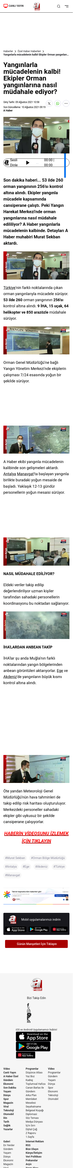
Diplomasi (31, 1114)
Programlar (32, 1068)
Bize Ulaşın (32, 1149)
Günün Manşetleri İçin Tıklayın (37, 944)
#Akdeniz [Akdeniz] (41, 866)
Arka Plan (31, 1095)
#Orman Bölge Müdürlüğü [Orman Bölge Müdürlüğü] (48, 858)
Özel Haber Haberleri (29, 51)
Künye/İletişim (34, 1152)
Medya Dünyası (34, 1121)
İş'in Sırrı (30, 1125)
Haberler (8, 51)
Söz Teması (32, 1118)
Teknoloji (8, 1110)
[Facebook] (36, 1005)
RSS (28, 1145)
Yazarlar (8, 1129)
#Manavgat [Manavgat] (12, 875)
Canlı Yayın (9, 1072)
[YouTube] (36, 1014)
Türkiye (9, 287)
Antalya (9, 474)
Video (6, 1068)
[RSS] (36, 1021)
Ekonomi (8, 1083)
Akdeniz (10, 676)
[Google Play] (38, 929)
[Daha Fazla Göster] (66, 103)
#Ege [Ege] (26, 866)
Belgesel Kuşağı (35, 1110)
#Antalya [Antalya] (11, 866)
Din (5, 1118)
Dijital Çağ (31, 1129)
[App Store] (16, 929)
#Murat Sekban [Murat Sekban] (15, 858)
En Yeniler (9, 1145)
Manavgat (25, 474)
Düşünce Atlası (34, 1072)
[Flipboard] (36, 1017)
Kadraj (29, 1080)
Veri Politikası (34, 1156)
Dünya (7, 1095)
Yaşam (7, 1091)
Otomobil (8, 1114)
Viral (6, 1106)
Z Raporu (31, 1133)
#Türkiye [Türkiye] (59, 866)
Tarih (6, 1121)
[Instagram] (36, 1011)
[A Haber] (36, 6)
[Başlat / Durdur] (27, 162)
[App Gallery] (59, 929)
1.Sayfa (30, 1136)
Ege (60, 670)
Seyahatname (33, 1106)
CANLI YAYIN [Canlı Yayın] (13, 6)
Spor (6, 1099)
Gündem (8, 1080)
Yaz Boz (30, 1076)
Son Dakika (9, 1087)
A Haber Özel (10, 1076)
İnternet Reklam (35, 1141)
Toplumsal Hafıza (36, 1083)
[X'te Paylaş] (49, 103)
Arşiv (29, 1164)
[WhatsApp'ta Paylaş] (57, 103)
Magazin (8, 1102)
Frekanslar (32, 1160)
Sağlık (7, 1125)
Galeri (6, 1141)
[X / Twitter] (36, 1008)
